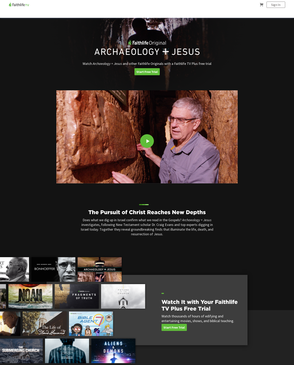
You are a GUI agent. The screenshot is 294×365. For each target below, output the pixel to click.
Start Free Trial (147, 72)
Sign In (275, 5)
